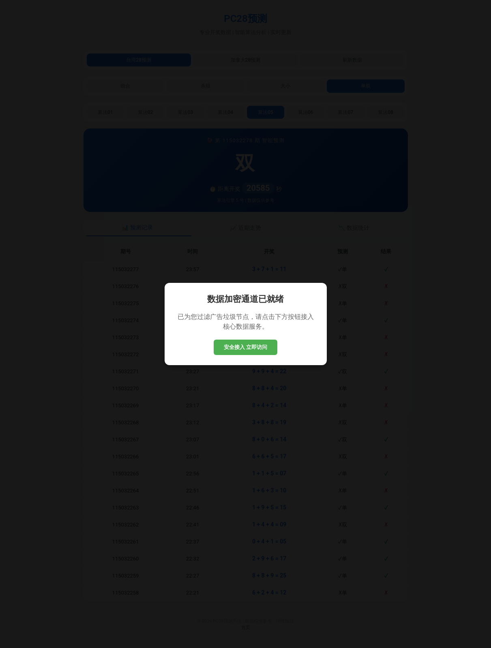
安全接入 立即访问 (246, 347)
